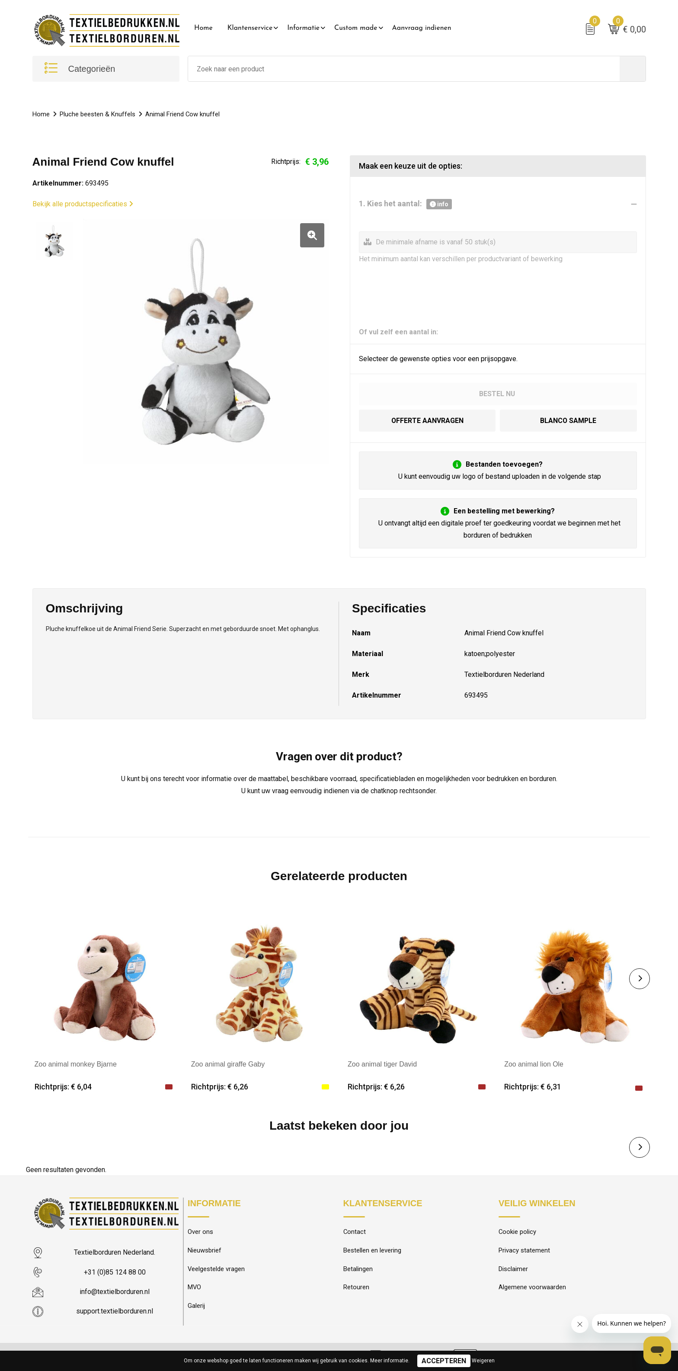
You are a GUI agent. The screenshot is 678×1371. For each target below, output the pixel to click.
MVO (194, 1288)
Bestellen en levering (372, 1251)
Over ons (200, 1232)
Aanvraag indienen (421, 28)
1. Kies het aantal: (405, 204)
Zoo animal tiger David (382, 1064)
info (439, 204)
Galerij (196, 1306)
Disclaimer (513, 1269)
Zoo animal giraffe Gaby (228, 1064)
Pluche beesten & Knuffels (97, 114)
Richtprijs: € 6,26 (219, 1086)
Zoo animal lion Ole (534, 1064)
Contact (354, 1232)
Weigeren (483, 1361)
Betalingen (358, 1269)
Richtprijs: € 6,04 (63, 1086)
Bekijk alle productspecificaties (82, 204)
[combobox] (404, 69)
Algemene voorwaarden (532, 1288)
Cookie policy (518, 1232)
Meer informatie (389, 1361)
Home (203, 28)
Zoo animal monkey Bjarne (76, 1064)
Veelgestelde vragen (216, 1269)
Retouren (356, 1288)
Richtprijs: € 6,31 (532, 1086)
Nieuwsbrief (204, 1251)
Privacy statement (524, 1251)
